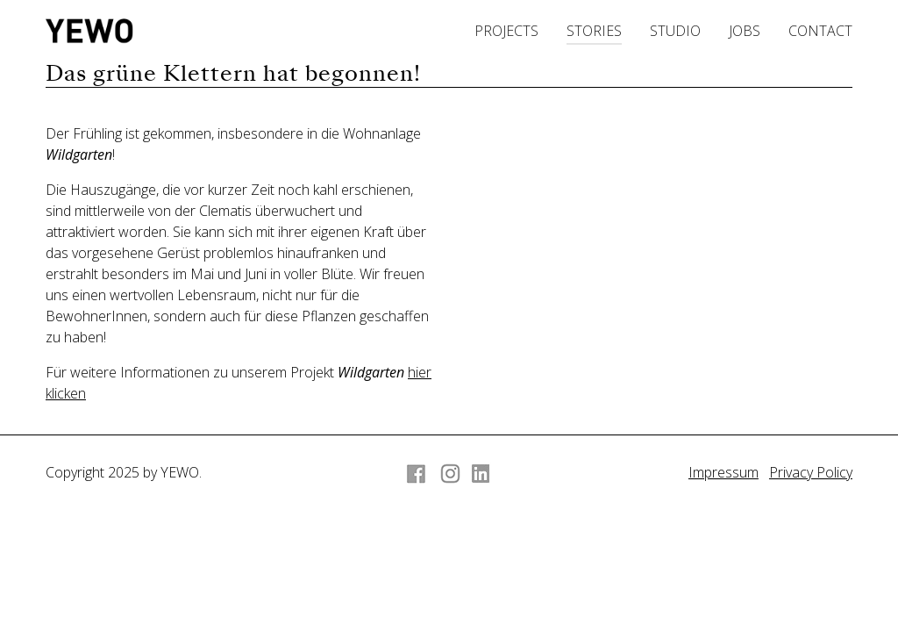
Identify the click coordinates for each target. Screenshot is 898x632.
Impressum (723, 472)
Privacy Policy (810, 472)
